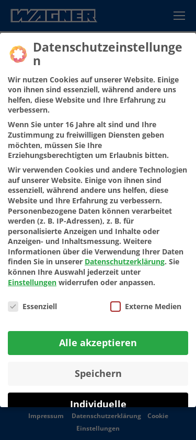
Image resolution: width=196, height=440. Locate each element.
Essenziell (32, 306)
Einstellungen (32, 282)
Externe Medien (145, 306)
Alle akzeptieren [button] (98, 342)
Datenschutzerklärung (125, 261)
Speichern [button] (98, 373)
